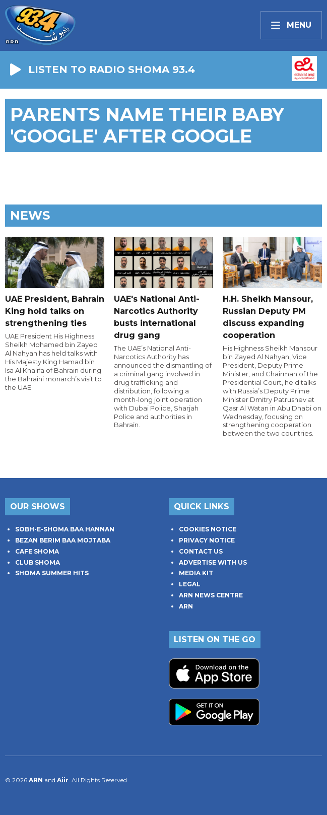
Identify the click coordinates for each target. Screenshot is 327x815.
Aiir (63, 780)
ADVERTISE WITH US (213, 562)
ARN (186, 606)
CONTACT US (201, 551)
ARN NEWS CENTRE (211, 595)
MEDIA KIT (196, 573)
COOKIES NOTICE (207, 529)
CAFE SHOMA (37, 551)
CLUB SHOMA (37, 562)
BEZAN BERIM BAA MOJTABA (62, 540)
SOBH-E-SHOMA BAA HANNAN (64, 529)
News (30, 215)
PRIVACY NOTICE (207, 540)
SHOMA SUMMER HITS (52, 573)
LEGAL (190, 584)
